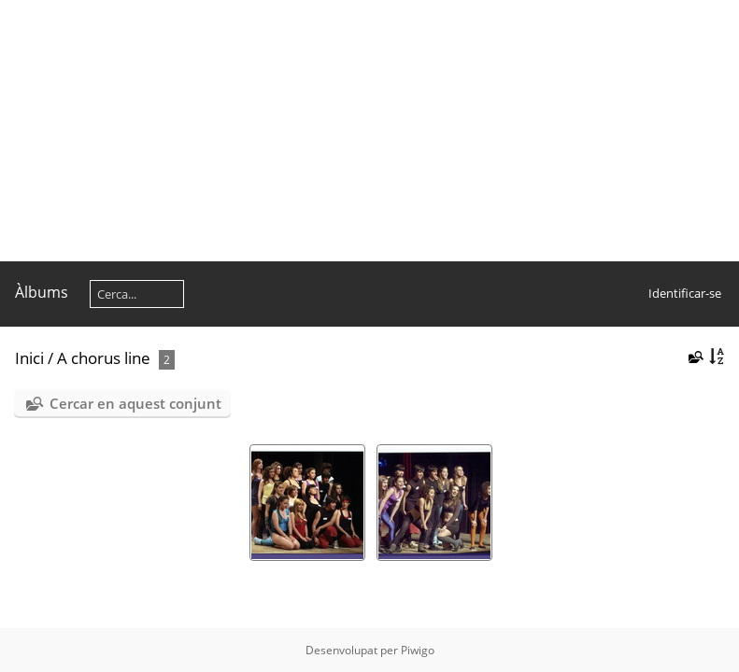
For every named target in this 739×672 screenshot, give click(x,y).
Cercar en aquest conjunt (135, 403)
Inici (29, 358)
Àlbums (41, 292)
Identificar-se (684, 293)
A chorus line (103, 358)
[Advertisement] (369, 130)
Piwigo (417, 650)
